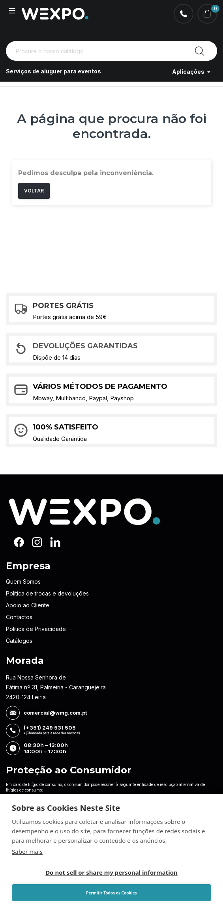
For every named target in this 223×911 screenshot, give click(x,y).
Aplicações (189, 71)
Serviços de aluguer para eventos (53, 71)
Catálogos (19, 640)
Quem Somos (23, 581)
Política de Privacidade (36, 628)
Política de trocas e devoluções (47, 593)
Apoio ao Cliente (27, 605)
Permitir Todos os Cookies (111, 893)
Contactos (19, 617)
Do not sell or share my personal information (111, 872)
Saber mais (27, 851)
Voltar (34, 191)
